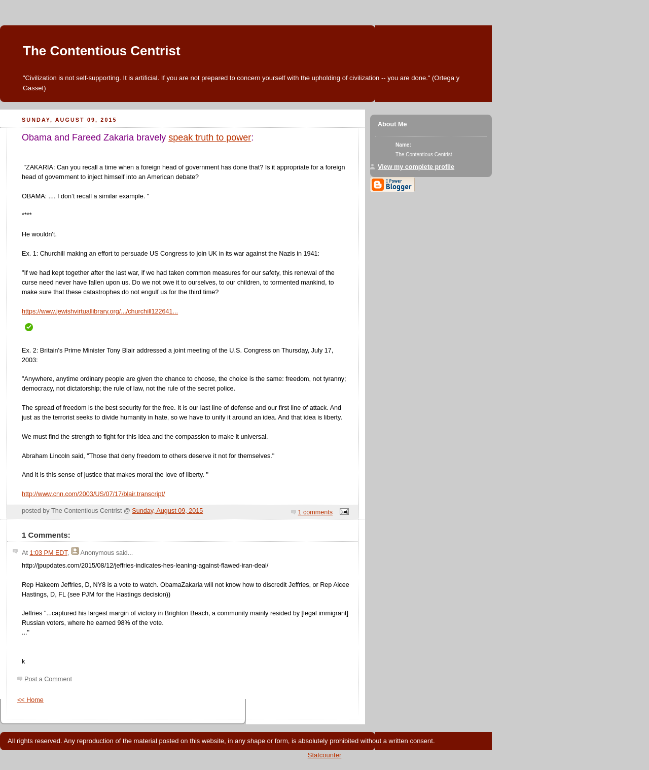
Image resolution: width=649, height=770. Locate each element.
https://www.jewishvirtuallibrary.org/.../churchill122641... (100, 311)
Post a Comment (48, 679)
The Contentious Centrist (102, 50)
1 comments (315, 512)
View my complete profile (416, 166)
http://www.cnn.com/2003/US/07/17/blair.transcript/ (93, 494)
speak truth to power (209, 137)
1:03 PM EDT (48, 552)
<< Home (30, 700)
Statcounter (325, 755)
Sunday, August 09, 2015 (167, 510)
